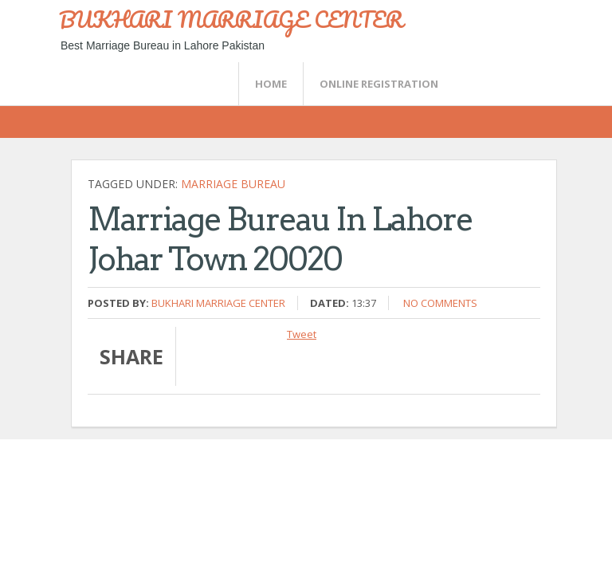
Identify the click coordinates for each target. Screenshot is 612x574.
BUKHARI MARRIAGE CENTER (231, 19)
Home (271, 84)
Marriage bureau (233, 183)
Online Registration (379, 84)
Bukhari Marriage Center (218, 303)
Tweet (301, 334)
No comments (440, 303)
